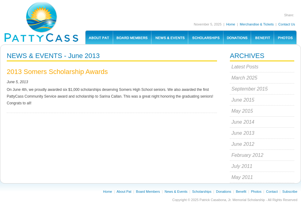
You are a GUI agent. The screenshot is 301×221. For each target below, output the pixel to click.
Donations (223, 191)
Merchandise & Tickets (257, 24)
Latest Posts (244, 66)
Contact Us (286, 24)
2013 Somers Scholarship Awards (57, 72)
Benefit (241, 191)
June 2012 (242, 144)
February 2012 (247, 155)
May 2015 (242, 111)
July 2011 (242, 166)
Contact (272, 191)
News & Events (176, 191)
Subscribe (289, 191)
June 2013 (242, 133)
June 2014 (242, 122)
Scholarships (201, 191)
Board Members (148, 191)
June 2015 (242, 100)
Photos (256, 191)
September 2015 (249, 88)
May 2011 (242, 177)
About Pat (123, 191)
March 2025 (244, 77)
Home (230, 24)
